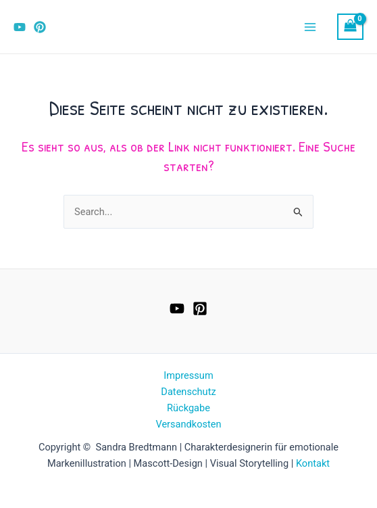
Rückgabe (188, 408)
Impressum (188, 375)
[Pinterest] (40, 27)
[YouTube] (20, 27)
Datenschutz (188, 392)
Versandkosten (188, 424)
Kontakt (313, 463)
